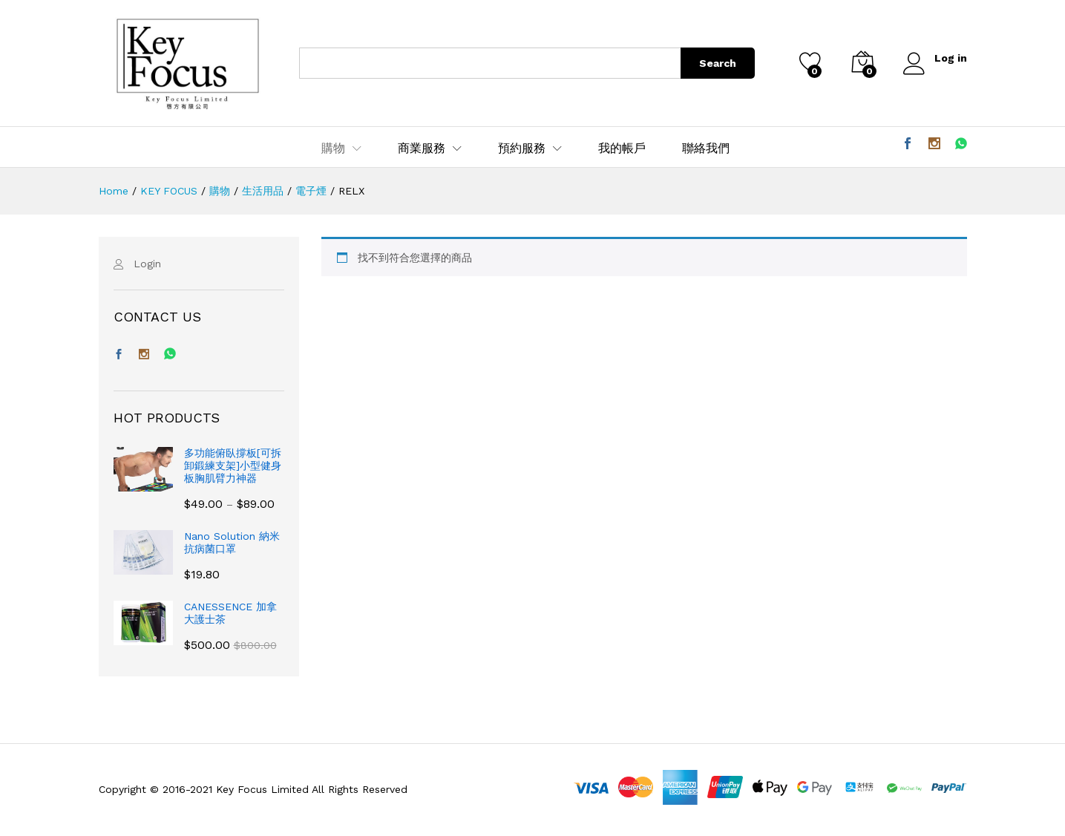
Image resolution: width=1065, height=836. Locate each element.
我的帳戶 (622, 148)
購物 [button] (333, 148)
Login (147, 264)
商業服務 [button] (421, 148)
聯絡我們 (706, 148)
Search (717, 63)
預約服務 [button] (521, 148)
